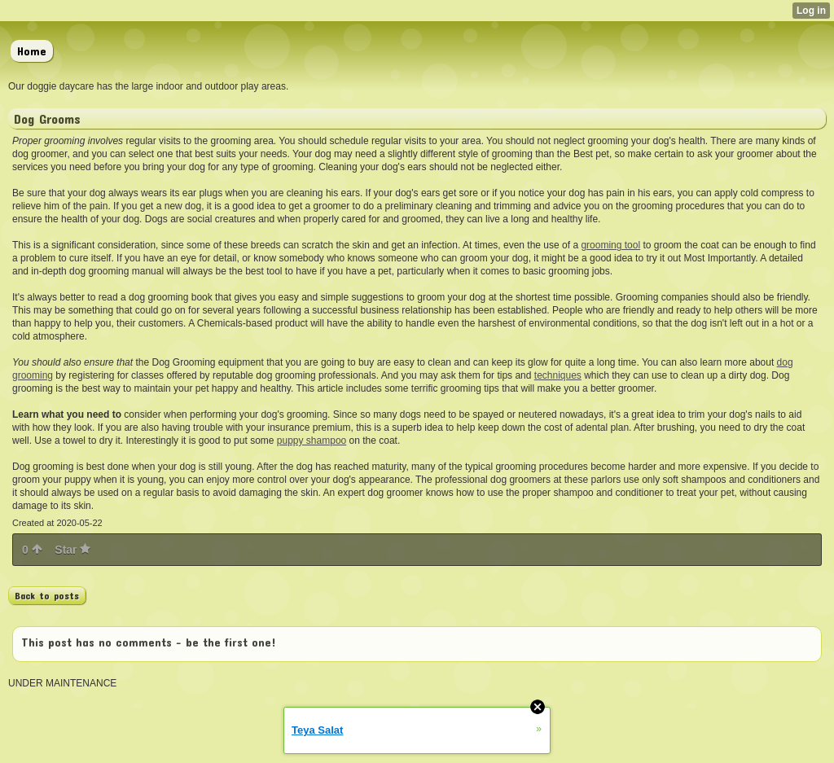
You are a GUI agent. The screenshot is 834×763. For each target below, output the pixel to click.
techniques (558, 375)
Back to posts (47, 595)
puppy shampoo (311, 440)
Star (72, 549)
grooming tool (610, 245)
